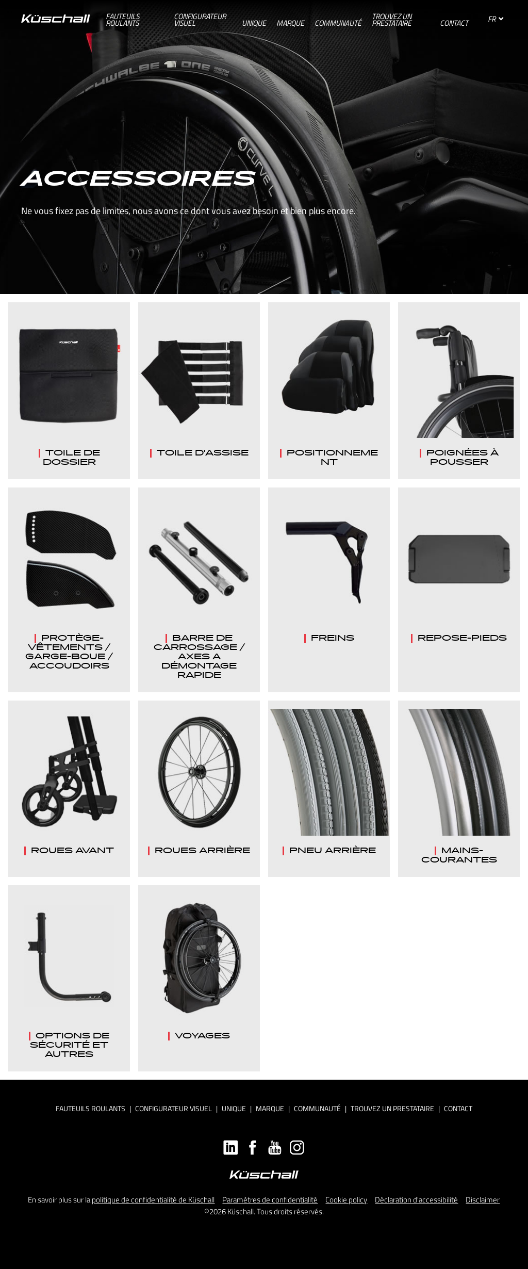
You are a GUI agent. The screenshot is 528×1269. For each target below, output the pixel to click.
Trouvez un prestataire (392, 1108)
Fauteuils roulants (90, 1108)
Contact (458, 1108)
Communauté (317, 1108)
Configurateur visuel (173, 1108)
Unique (234, 1108)
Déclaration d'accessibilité (416, 1200)
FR (495, 19)
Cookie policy (346, 1200)
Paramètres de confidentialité (270, 1200)
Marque (270, 1108)
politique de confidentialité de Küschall (153, 1200)
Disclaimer (483, 1200)
